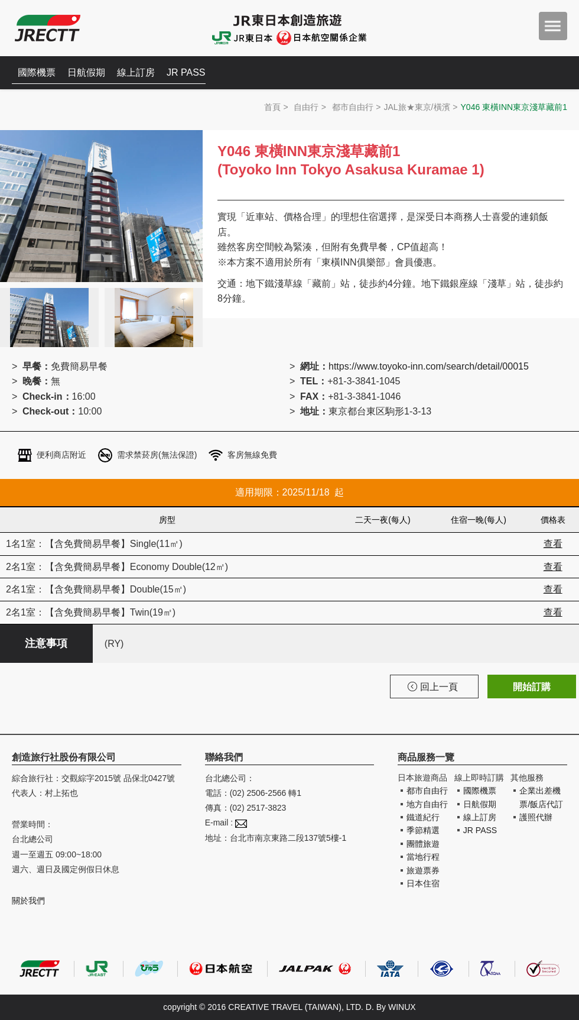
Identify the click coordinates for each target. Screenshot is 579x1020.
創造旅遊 (47, 28)
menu (553, 26)
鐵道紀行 (423, 817)
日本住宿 (423, 883)
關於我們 (28, 900)
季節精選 (423, 830)
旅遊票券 (423, 870)
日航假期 (86, 72)
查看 (553, 544)
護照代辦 (535, 817)
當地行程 (423, 857)
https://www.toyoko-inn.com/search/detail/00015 (428, 366)
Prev (15, 238)
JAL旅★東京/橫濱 (417, 107)
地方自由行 (427, 804)
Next (187, 238)
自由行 (306, 107)
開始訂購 (532, 687)
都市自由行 (352, 107)
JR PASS (186, 72)
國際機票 (37, 72)
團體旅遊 (423, 844)
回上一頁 (433, 687)
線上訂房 (136, 72)
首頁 (272, 107)
